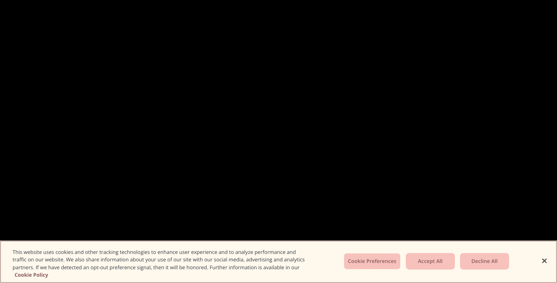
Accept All (430, 261)
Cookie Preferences (372, 261)
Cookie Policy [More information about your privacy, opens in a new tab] (31, 274)
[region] (278, 262)
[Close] (544, 260)
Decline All (484, 261)
